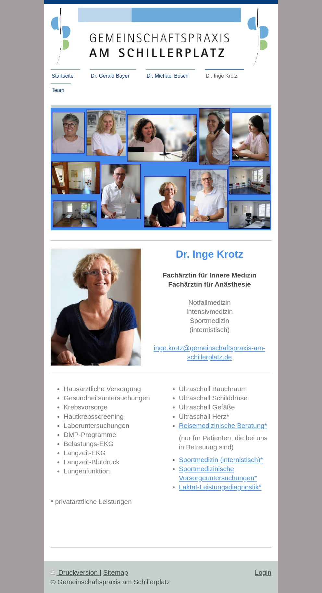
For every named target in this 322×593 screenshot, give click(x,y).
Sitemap (115, 572)
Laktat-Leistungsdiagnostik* (220, 487)
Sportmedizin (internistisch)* (221, 459)
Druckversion (75, 572)
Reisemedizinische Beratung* (223, 425)
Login (263, 572)
